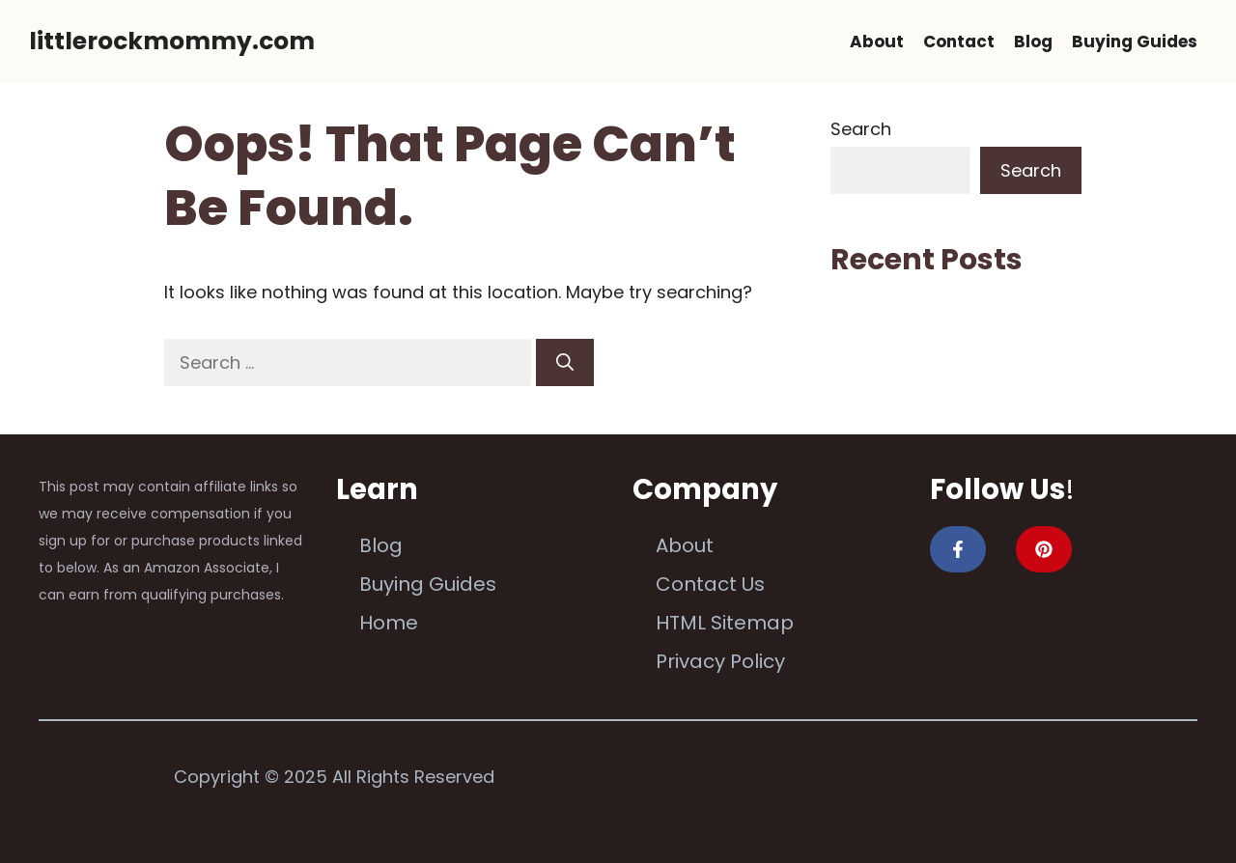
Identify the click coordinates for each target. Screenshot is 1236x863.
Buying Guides (1134, 41)
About (877, 41)
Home (388, 622)
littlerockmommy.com (172, 41)
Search (860, 129)
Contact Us (710, 584)
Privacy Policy (720, 661)
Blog (1033, 41)
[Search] (565, 362)
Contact (959, 41)
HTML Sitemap (725, 622)
